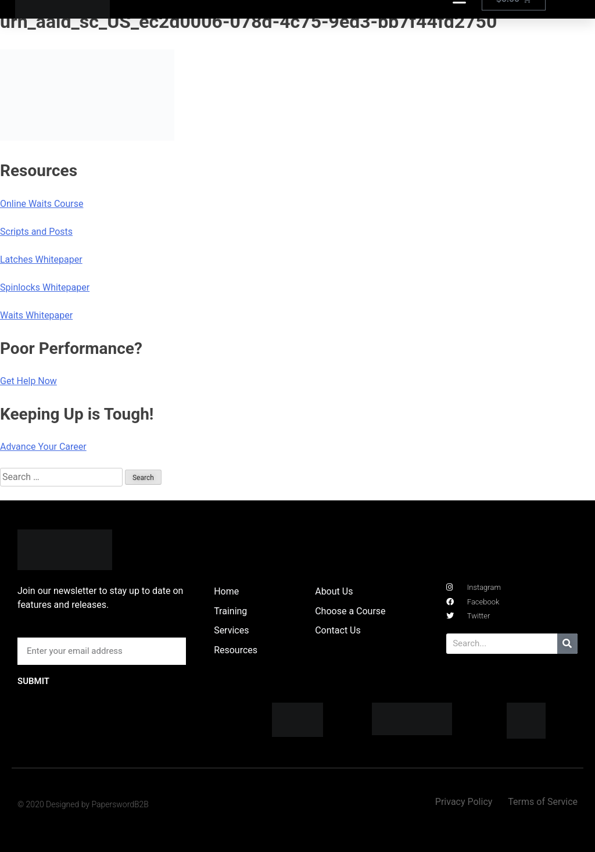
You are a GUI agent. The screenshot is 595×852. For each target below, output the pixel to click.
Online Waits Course (41, 203)
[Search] (567, 643)
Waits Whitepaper (36, 315)
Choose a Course (350, 611)
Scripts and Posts (36, 231)
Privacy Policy (464, 801)
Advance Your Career (43, 446)
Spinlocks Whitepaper (44, 287)
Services (231, 630)
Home (226, 591)
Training (230, 611)
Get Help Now (28, 380)
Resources (235, 650)
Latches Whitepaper (41, 259)
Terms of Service (543, 801)
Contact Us (338, 630)
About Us (334, 591)
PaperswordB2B (120, 804)
